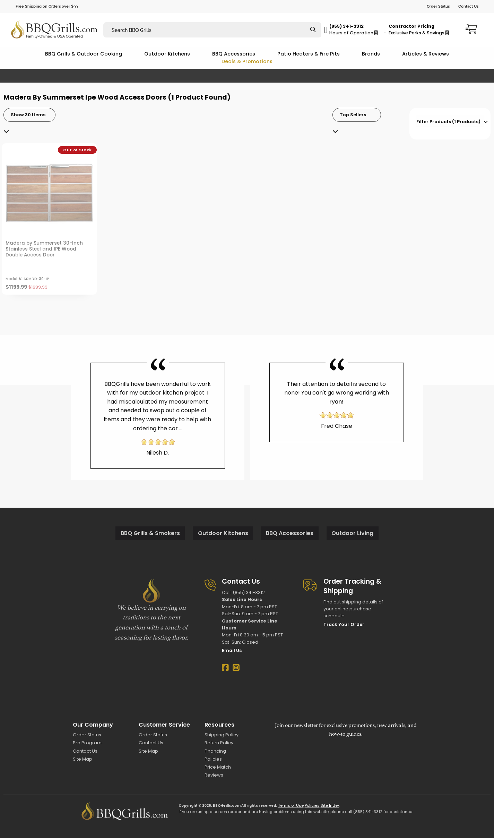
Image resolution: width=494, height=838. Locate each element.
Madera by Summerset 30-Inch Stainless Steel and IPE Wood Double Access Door (44, 249)
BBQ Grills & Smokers (150, 533)
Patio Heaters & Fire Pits (308, 53)
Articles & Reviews (425, 53)
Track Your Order (343, 624)
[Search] (313, 29)
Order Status (438, 6)
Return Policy (219, 743)
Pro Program (87, 743)
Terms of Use (291, 805)
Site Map (82, 759)
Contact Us (468, 6)
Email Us (232, 650)
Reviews (214, 775)
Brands (371, 53)
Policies (213, 759)
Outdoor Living (352, 533)
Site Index (330, 805)
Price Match (218, 767)
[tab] (450, 121)
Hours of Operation (353, 33)
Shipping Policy (222, 735)
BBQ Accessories (233, 53)
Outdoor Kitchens (167, 53)
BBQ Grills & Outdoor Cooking (83, 53)
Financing (215, 751)
